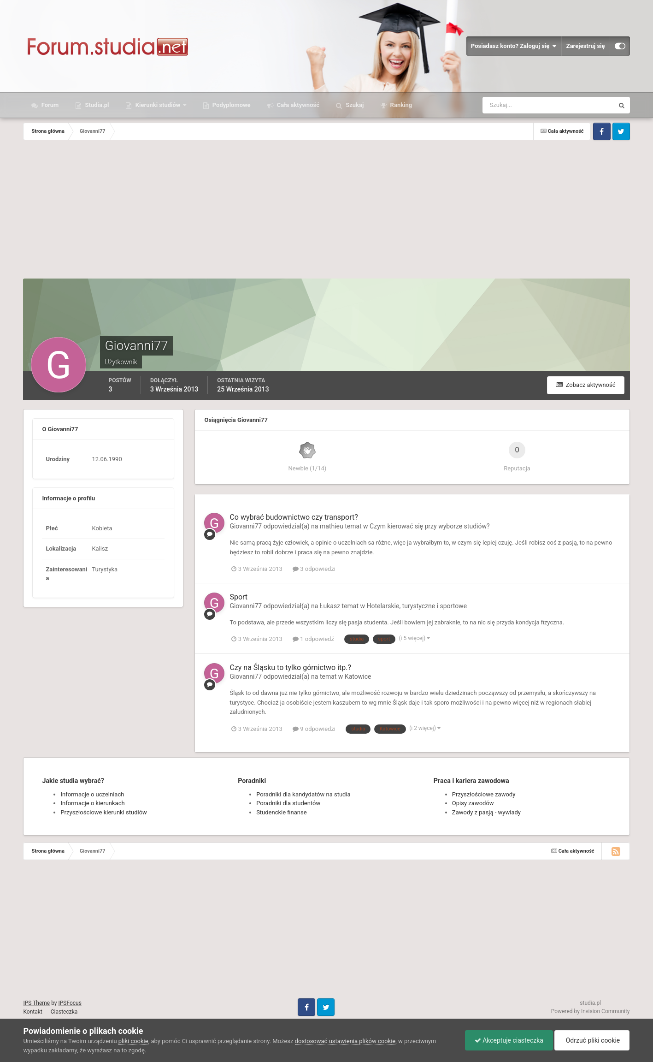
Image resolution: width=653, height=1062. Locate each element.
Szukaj (354, 104)
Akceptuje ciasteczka (509, 1040)
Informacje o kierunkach (92, 803)
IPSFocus (69, 1003)
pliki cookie (133, 1041)
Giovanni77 (245, 526)
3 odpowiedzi (314, 568)
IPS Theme (36, 1003)
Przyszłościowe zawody (483, 794)
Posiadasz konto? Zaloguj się (514, 46)
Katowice (358, 676)
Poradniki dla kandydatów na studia (303, 794)
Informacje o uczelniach (92, 794)
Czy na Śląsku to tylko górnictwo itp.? (290, 667)
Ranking (400, 104)
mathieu (331, 526)
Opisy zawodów (473, 803)
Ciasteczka (64, 1012)
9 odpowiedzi (314, 728)
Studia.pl (96, 104)
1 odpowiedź (313, 638)
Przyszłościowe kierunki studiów (103, 812)
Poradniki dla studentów (288, 803)
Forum (49, 104)
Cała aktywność (297, 104)
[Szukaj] (514, 105)
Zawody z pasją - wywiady (486, 812)
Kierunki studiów (158, 104)
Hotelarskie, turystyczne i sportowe (417, 606)
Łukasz (330, 606)
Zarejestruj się (585, 45)
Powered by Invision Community (590, 1011)
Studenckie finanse (281, 812)
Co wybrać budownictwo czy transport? (293, 517)
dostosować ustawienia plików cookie (345, 1041)
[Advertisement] (326, 209)
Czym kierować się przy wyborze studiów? (429, 526)
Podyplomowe (231, 104)
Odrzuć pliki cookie (592, 1040)
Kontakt (32, 1012)
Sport (238, 597)
